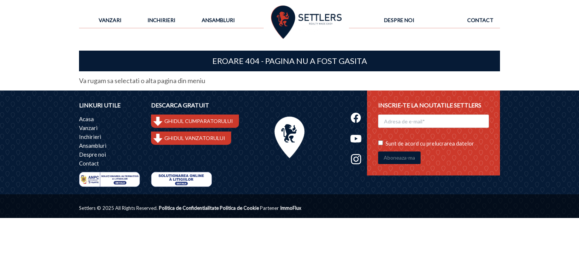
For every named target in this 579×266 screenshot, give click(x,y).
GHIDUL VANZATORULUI (194, 138)
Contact (480, 20)
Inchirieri (161, 20)
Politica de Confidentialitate (189, 208)
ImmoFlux (290, 208)
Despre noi (399, 20)
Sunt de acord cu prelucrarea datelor (426, 143)
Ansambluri (218, 20)
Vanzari (110, 20)
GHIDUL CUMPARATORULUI (198, 121)
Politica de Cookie (239, 208)
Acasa (86, 119)
